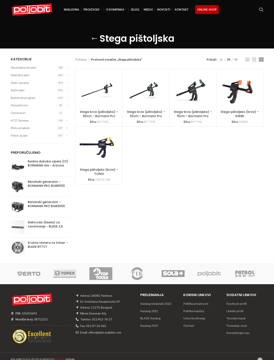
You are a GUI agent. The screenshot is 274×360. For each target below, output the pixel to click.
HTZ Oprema (19, 120)
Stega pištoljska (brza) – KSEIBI (240, 114)
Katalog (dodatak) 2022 (155, 303)
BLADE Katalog (150, 318)
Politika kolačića (193, 311)
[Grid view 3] (254, 59)
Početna (81, 59)
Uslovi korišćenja (194, 318)
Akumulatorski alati (23, 67)
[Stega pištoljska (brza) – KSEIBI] (238, 90)
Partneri (188, 325)
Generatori (18, 113)
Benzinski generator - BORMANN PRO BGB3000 (46, 204)
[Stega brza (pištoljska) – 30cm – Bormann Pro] (144, 90)
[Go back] (94, 39)
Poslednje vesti (237, 325)
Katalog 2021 (149, 311)
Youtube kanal (236, 318)
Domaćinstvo (19, 105)
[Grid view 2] (247, 59)
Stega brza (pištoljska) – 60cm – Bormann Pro (99, 114)
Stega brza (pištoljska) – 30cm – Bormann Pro (146, 114)
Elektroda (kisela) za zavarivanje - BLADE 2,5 (45, 224)
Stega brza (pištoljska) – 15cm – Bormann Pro (193, 114)
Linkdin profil (235, 311)
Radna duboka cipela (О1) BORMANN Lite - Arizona (48, 163)
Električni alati (20, 75)
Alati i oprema (20, 82)
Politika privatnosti (195, 303)
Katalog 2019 (149, 325)
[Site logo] (32, 9)
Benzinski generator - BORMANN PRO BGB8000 (46, 184)
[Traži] (261, 9)
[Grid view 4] (261, 59)
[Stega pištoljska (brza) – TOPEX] (97, 148)
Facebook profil (237, 303)
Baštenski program (23, 98)
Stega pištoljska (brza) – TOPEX (99, 172)
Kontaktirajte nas (238, 333)
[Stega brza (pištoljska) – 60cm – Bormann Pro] (97, 90)
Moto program (20, 128)
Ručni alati (17, 90)
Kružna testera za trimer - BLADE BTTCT (48, 245)
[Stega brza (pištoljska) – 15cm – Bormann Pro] (191, 90)
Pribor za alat (19, 135)
